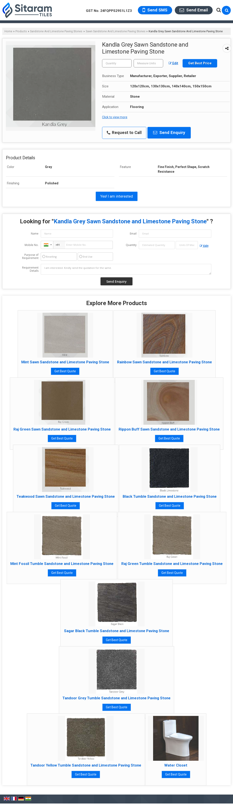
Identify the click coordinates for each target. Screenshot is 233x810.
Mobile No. (31, 245)
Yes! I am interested (116, 196)
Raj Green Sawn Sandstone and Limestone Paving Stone (62, 429)
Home (8, 31)
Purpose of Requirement (30, 256)
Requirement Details (30, 269)
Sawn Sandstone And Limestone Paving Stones (115, 31)
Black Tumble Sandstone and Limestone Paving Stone (170, 496)
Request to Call (124, 132)
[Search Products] (218, 10)
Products (21, 31)
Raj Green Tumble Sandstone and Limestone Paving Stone (172, 563)
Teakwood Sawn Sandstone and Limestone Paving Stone (66, 496)
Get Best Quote (65, 371)
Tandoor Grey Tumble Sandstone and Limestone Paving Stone (116, 698)
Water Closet (175, 765)
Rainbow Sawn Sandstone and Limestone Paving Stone (164, 362)
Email (133, 233)
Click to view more (114, 117)
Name (34, 233)
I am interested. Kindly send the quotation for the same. (126, 269)
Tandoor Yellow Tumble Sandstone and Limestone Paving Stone (85, 765)
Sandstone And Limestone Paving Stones (56, 31)
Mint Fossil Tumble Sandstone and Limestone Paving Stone (61, 563)
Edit (173, 63)
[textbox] (148, 63)
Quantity (131, 245)
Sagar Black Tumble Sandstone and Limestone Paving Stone (116, 631)
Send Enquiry (169, 132)
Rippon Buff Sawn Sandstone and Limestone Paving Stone (169, 429)
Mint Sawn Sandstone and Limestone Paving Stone (65, 362)
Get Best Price (200, 63)
